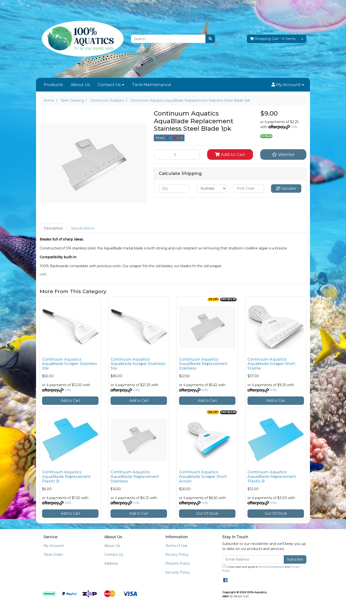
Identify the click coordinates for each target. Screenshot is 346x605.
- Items (272, 38)
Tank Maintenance (151, 84)
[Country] (211, 188)
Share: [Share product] (168, 138)
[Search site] (210, 39)
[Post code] (249, 188)
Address (111, 563)
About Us (80, 84)
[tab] (53, 228)
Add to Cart (230, 154)
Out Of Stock (207, 513)
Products (53, 84)
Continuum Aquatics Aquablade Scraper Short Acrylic (203, 476)
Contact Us (109, 84)
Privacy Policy (177, 554)
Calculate (286, 188)
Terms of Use (176, 545)
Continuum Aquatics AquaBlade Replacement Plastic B (66, 476)
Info (294, 127)
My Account (53, 545)
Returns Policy (177, 563)
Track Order (53, 554)
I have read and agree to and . (261, 569)
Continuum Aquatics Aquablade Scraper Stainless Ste (69, 364)
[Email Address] (253, 559)
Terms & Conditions (271, 566)
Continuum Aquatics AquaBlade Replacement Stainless (203, 364)
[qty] (174, 188)
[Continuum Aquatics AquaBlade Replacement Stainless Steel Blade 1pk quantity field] (177, 154)
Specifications (82, 228)
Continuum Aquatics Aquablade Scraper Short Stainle (271, 364)
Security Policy (177, 572)
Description (53, 228)
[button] (288, 85)
